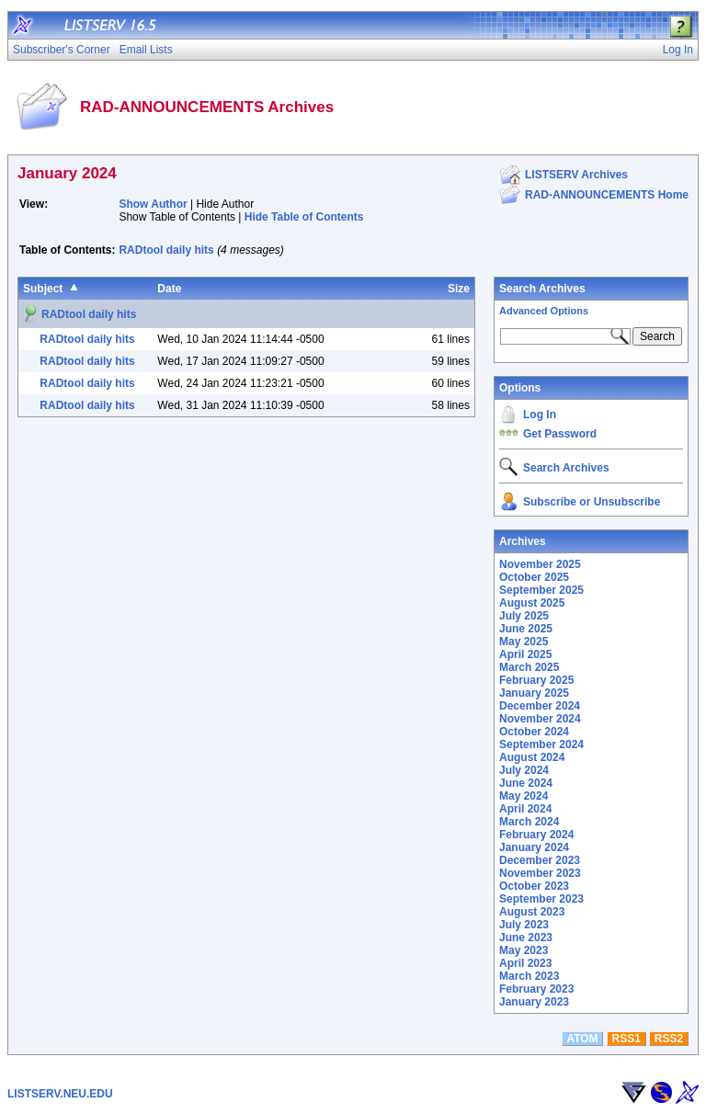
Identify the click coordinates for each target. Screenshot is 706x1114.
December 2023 (539, 860)
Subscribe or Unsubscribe (591, 501)
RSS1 (626, 1038)
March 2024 (529, 821)
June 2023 (525, 937)
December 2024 (539, 705)
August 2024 (531, 757)
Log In (539, 414)
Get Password (560, 433)
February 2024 (536, 834)
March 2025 (529, 667)
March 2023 (529, 976)
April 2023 (525, 963)
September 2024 (541, 744)
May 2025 (523, 641)
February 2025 (536, 680)
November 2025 (540, 564)
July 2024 (524, 770)
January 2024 (534, 847)
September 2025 (541, 590)
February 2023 (536, 989)
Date (169, 288)
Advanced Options (543, 310)
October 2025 (534, 577)
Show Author (153, 204)
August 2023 (531, 911)
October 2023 (534, 886)
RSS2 (669, 1038)
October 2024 (534, 731)
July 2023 (524, 924)
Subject (43, 288)
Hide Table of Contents (304, 216)
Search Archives (542, 288)
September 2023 (541, 898)
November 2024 (540, 718)
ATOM (582, 1038)
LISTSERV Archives (576, 174)
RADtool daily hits (166, 250)
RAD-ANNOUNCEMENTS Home (607, 194)
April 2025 (525, 654)
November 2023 (540, 873)
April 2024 (525, 808)
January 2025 (534, 693)
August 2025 (531, 603)
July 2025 (524, 615)
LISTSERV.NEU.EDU (60, 1093)
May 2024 (523, 796)
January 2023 (534, 1001)
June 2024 (525, 783)
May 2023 (523, 950)
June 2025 (525, 628)
